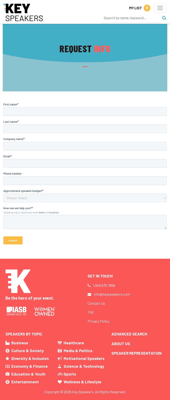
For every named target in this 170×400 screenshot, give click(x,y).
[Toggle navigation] (160, 8)
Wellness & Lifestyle (82, 381)
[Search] (130, 17)
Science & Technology (84, 366)
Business (19, 342)
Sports (70, 374)
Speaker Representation (136, 353)
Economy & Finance (29, 366)
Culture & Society (27, 350)
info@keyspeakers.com (112, 294)
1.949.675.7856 (104, 285)
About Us (120, 343)
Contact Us (96, 303)
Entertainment (25, 381)
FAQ (91, 312)
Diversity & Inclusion (30, 358)
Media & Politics (78, 350)
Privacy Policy (99, 321)
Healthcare (74, 342)
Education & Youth (28, 374)
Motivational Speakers (84, 358)
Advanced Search (129, 333)
